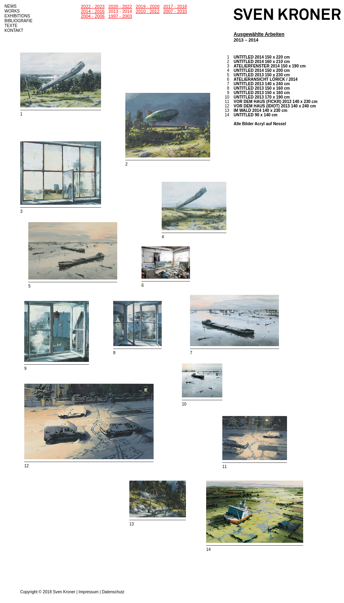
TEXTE (10, 25)
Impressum (89, 592)
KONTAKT (13, 30)
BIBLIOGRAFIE (18, 21)
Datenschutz (113, 592)
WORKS (12, 11)
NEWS (10, 6)
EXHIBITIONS (17, 16)
